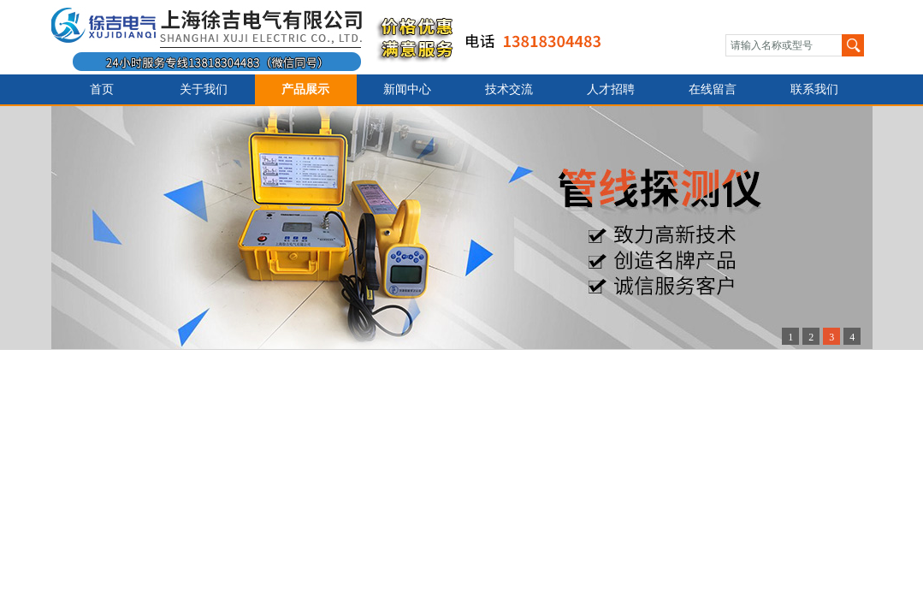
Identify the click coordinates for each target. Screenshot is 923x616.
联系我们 (814, 89)
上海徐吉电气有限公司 (336, 37)
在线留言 (713, 89)
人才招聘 (611, 89)
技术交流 (509, 89)
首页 (102, 89)
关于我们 (204, 89)
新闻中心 (407, 89)
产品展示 (305, 89)
